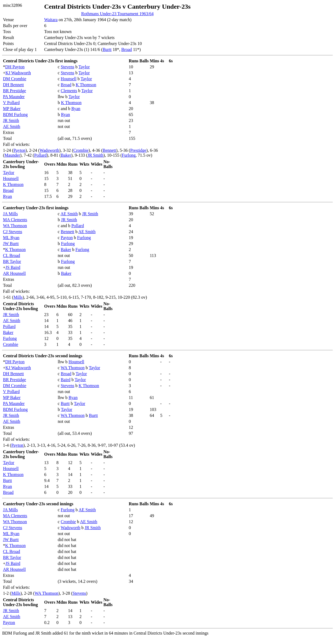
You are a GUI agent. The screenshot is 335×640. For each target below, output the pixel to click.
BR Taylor (12, 261)
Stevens (67, 67)
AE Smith (11, 126)
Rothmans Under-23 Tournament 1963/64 (117, 13)
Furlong (129, 155)
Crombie (81, 150)
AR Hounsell (14, 273)
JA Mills (10, 213)
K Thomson (86, 84)
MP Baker (12, 108)
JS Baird (12, 267)
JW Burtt (11, 243)
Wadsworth (49, 150)
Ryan (75, 108)
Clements (69, 90)
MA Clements (15, 219)
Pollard (40, 155)
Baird (65, 379)
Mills (18, 297)
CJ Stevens (12, 231)
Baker (66, 155)
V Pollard (11, 102)
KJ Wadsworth (18, 72)
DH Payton (15, 67)
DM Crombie (14, 78)
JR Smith (11, 120)
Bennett (109, 150)
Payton (19, 150)
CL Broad (11, 255)
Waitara (50, 19)
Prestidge (138, 150)
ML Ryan (11, 237)
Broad (126, 49)
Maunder (12, 155)
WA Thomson (15, 225)
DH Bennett (13, 84)
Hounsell (68, 78)
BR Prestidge (14, 90)
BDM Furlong (15, 114)
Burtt (107, 49)
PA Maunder (14, 96)
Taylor (84, 67)
